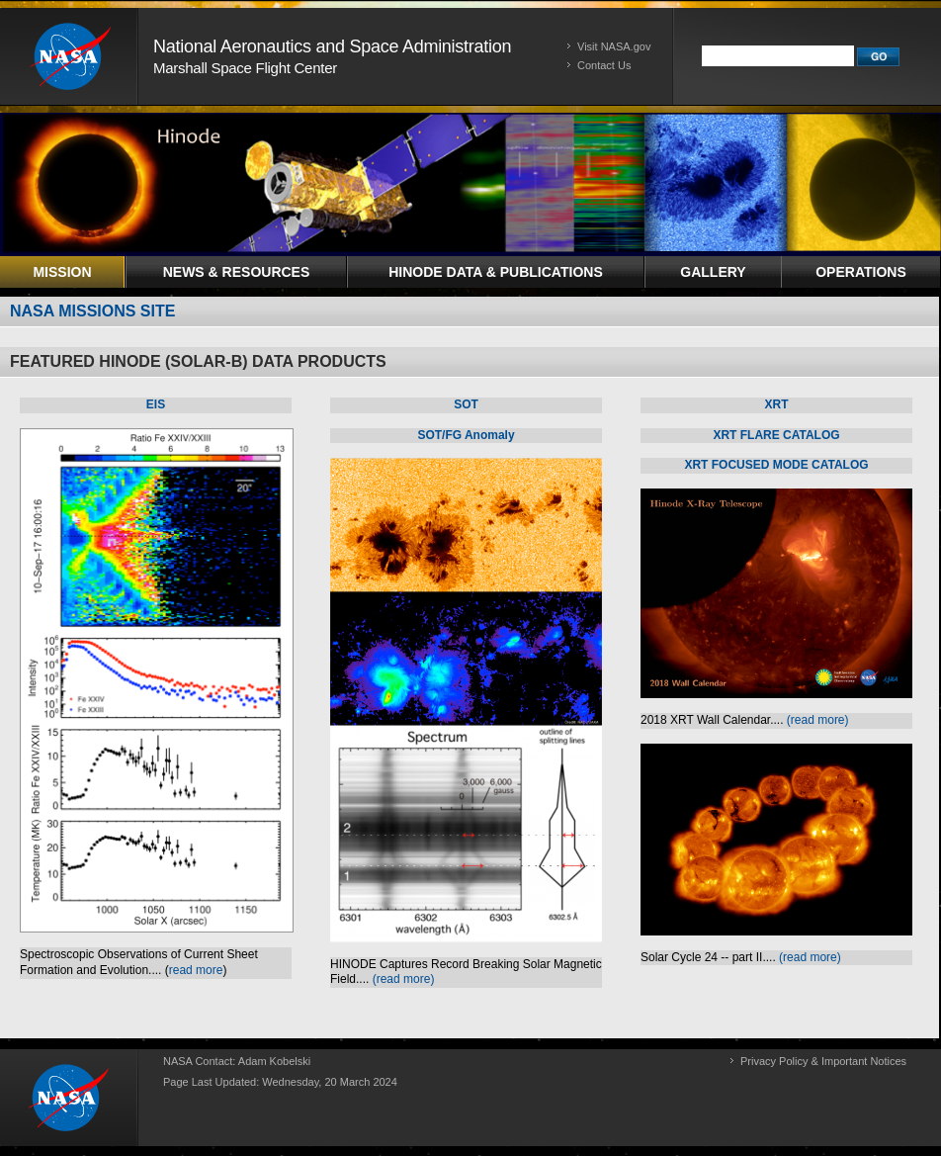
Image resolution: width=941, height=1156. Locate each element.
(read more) (404, 979)
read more (196, 970)
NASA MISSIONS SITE (92, 311)
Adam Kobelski (274, 1061)
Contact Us (604, 65)
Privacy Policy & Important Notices (823, 1061)
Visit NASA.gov (613, 46)
